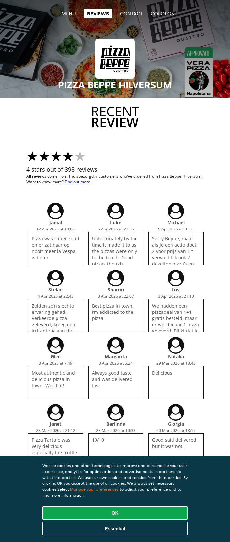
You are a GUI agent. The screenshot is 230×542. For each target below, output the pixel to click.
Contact (131, 13)
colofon (163, 13)
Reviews (98, 13)
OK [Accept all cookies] (115, 513)
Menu (68, 13)
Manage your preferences (94, 489)
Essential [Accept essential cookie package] (115, 528)
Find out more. (78, 182)
